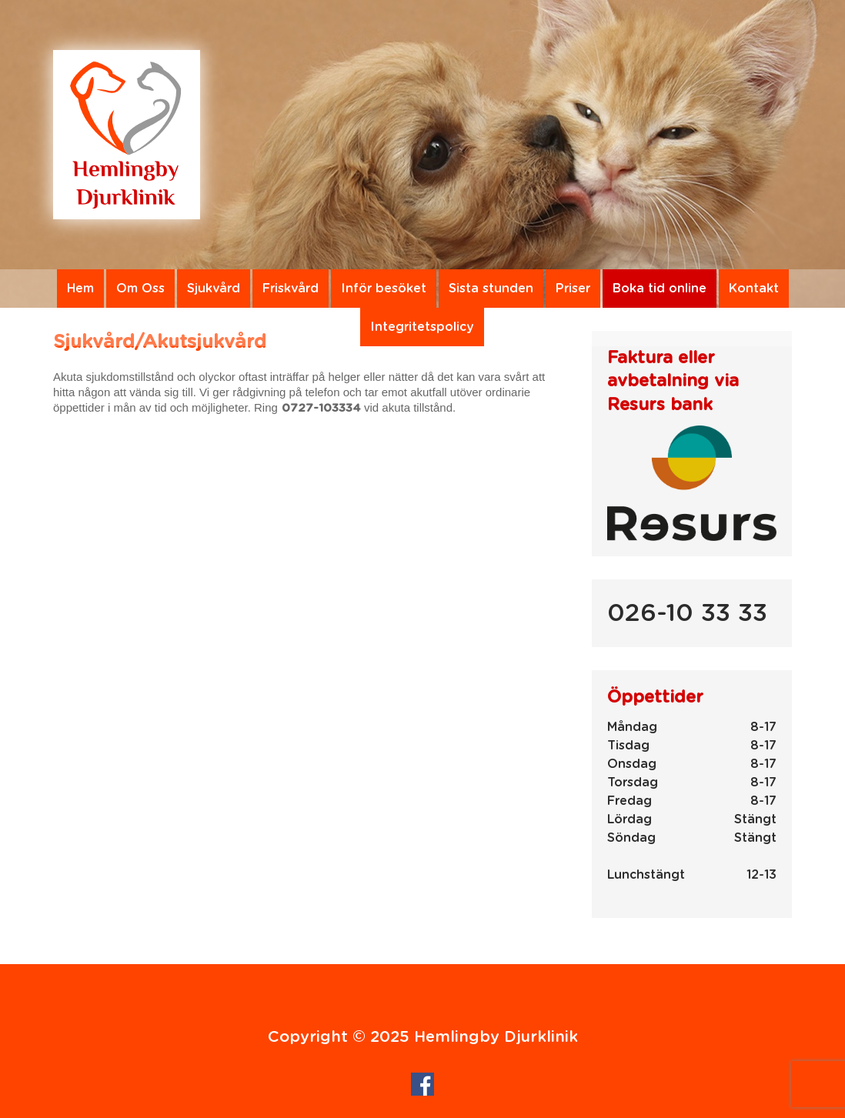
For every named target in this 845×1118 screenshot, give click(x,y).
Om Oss (140, 288)
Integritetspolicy (422, 327)
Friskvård (290, 288)
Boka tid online (659, 288)
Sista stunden (491, 288)
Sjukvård (213, 288)
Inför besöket (383, 288)
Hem (80, 288)
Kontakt (754, 288)
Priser (573, 288)
